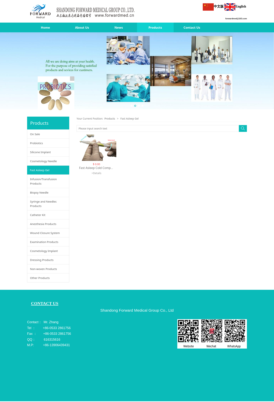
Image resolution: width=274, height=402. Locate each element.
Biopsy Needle (39, 192)
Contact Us (192, 27)
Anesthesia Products (43, 224)
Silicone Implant (40, 152)
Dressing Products (41, 260)
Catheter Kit (37, 215)
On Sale (35, 134)
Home (45, 27)
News (118, 27)
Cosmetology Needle (43, 161)
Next (270, 70)
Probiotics (36, 143)
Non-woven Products (43, 269)
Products (155, 27)
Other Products (40, 278)
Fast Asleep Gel (39, 170)
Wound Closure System (45, 233)
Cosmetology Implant (44, 251)
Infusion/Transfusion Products (43, 181)
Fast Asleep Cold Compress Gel (100, 168)
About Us (82, 27)
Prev (4, 70)
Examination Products (44, 242)
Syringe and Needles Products (43, 204)
